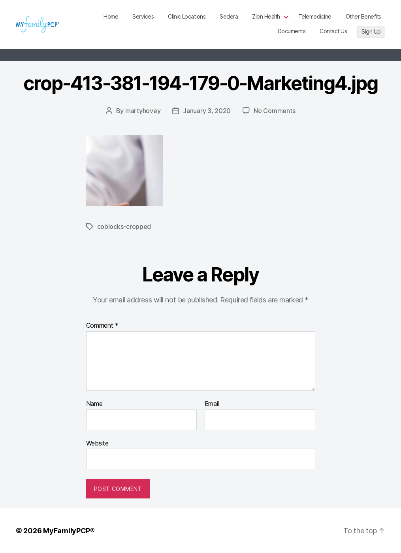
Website (97, 443)
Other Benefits (363, 16)
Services (143, 16)
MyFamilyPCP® (69, 531)
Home (111, 16)
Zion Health (266, 16)
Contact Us (333, 31)
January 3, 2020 (207, 111)
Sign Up (371, 31)
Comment (102, 325)
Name (94, 404)
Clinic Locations (186, 16)
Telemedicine (314, 16)
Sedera (229, 16)
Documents (292, 31)
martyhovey (142, 111)
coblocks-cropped (124, 226)
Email (212, 404)
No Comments (274, 111)
